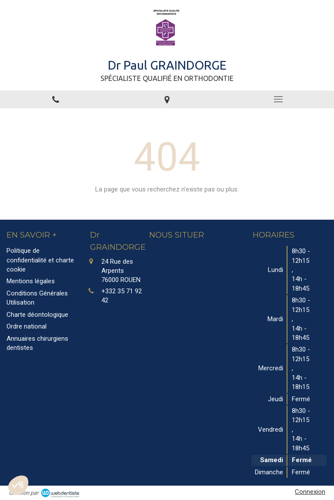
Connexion (310, 492)
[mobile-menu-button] (278, 99)
